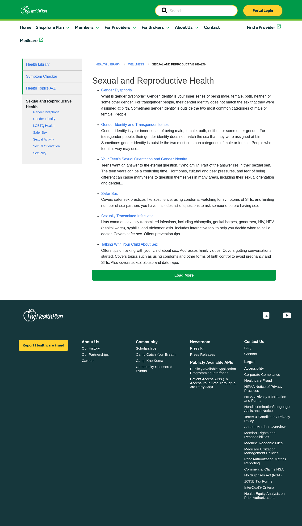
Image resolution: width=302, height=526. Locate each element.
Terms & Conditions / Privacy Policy (267, 419)
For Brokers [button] (153, 27)
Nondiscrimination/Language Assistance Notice (267, 409)
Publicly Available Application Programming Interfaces (213, 371)
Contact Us (254, 342)
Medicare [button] (29, 40)
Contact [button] (212, 27)
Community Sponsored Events (154, 369)
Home (26, 27)
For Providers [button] (117, 27)
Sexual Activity (43, 139)
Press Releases (202, 354)
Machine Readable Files (263, 443)
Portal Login (263, 10)
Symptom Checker (41, 76)
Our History (91, 348)
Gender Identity (44, 119)
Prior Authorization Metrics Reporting (265, 461)
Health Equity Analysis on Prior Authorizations (264, 496)
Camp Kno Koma (149, 361)
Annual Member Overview (264, 427)
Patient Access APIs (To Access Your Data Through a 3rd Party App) (213, 383)
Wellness (136, 64)
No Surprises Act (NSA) (263, 475)
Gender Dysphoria (46, 112)
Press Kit (197, 348)
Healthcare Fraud (258, 380)
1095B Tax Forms (258, 481)
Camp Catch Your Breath (156, 354)
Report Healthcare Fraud (43, 345)
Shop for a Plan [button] (50, 27)
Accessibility (254, 368)
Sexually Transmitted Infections (127, 216)
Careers (88, 361)
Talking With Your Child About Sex (129, 244)
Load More (184, 275)
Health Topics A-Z (41, 88)
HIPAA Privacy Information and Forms (265, 399)
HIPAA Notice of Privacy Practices (263, 389)
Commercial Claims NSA (264, 469)
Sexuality (39, 153)
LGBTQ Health (43, 126)
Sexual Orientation (46, 146)
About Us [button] (184, 27)
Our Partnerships (95, 354)
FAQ (247, 348)
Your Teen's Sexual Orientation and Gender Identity (144, 159)
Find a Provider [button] (261, 27)
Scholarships (146, 348)
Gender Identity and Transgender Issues (135, 125)
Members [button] (84, 27)
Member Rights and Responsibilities (260, 435)
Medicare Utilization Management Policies (261, 451)
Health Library (38, 64)
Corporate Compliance (262, 374)
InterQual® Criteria (259, 487)
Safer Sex (40, 132)
